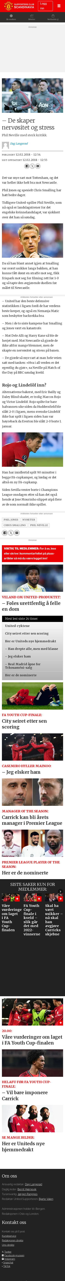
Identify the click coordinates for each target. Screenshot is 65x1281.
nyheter (29, 519)
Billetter (31, 19)
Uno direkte (8, 1245)
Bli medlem (11, 19)
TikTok (6, 1266)
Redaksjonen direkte (12, 1240)
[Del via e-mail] (37, 166)
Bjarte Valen (46, 1199)
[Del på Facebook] (26, 166)
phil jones (11, 519)
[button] (60, 891)
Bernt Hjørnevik (27, 1189)
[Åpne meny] (59, 6)
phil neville (39, 525)
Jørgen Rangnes (27, 1194)
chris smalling (15, 525)
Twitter (7, 1252)
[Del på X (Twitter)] (32, 166)
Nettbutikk (52, 19)
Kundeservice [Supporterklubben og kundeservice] (9, 1236)
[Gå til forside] (19, 6)
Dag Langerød (33, 1184)
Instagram (10, 1259)
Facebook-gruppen (14, 1255)
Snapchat (8, 1262)
